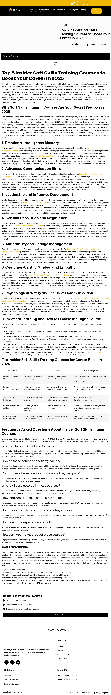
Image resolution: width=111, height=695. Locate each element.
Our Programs (73, 10)
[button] (107, 56)
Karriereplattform (43, 10)
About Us (33, 12)
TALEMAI (32, 10)
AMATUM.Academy (58, 10)
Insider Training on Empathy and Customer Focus (48, 275)
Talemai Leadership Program (35, 203)
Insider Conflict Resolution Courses (28, 226)
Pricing (83, 10)
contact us (99, 352)
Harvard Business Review (44, 156)
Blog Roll (64, 25)
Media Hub (43, 12)
